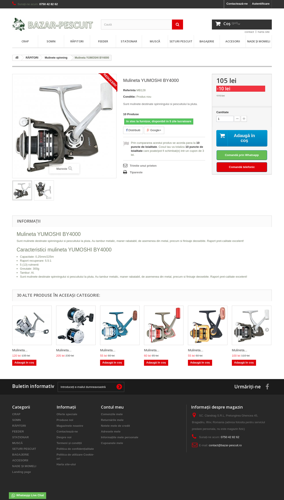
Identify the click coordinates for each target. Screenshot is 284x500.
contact (249, 32)
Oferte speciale (67, 414)
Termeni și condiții (69, 443)
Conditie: (129, 96)
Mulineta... (20, 350)
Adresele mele (110, 431)
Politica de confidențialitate (75, 449)
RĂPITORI (77, 41)
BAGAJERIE (206, 41)
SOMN (51, 41)
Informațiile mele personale (119, 437)
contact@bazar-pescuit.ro (225, 445)
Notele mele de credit (115, 425)
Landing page (21, 472)
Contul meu (112, 407)
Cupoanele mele (112, 443)
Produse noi (65, 420)
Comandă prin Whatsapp (242, 155)
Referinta (129, 90)
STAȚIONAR (129, 41)
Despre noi (64, 437)
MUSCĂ (155, 41)
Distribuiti (133, 130)
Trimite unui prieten (143, 165)
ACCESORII (232, 41)
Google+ (154, 130)
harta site (264, 32)
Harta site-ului (66, 464)
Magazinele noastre (70, 425)
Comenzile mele (112, 414)
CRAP (25, 41)
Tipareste (136, 172)
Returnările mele (112, 420)
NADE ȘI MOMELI (258, 41)
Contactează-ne (237, 3)
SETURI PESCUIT (181, 41)
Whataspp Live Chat (27, 495)
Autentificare (261, 3)
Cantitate (222, 112)
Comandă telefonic (242, 167)
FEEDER (103, 41)
